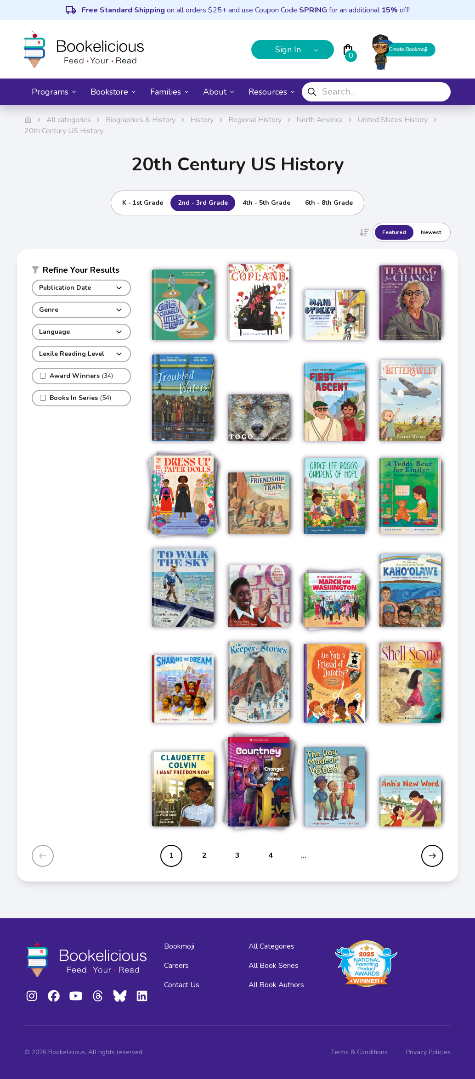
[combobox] (376, 91)
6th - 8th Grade (329, 202)
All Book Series (274, 966)
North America (319, 120)
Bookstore (113, 91)
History (202, 120)
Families (169, 91)
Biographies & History (140, 120)
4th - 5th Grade (266, 202)
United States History (392, 120)
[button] (81, 272)
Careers (176, 966)
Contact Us (181, 985)
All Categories (271, 946)
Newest (431, 232)
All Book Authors (276, 985)
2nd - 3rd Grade (203, 202)
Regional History (255, 120)
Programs (54, 91)
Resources (271, 91)
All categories (68, 120)
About (218, 91)
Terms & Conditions (359, 1052)
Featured (394, 232)
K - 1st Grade (142, 202)
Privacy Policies (428, 1052)
